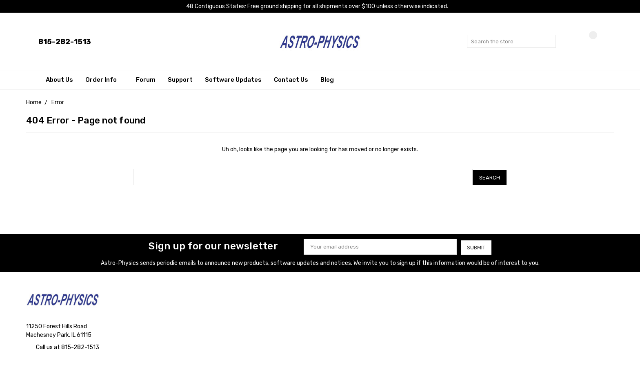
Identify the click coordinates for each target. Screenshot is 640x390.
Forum (146, 79)
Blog (327, 79)
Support (180, 79)
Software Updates (233, 79)
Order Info (104, 79)
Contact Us (291, 79)
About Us (59, 79)
